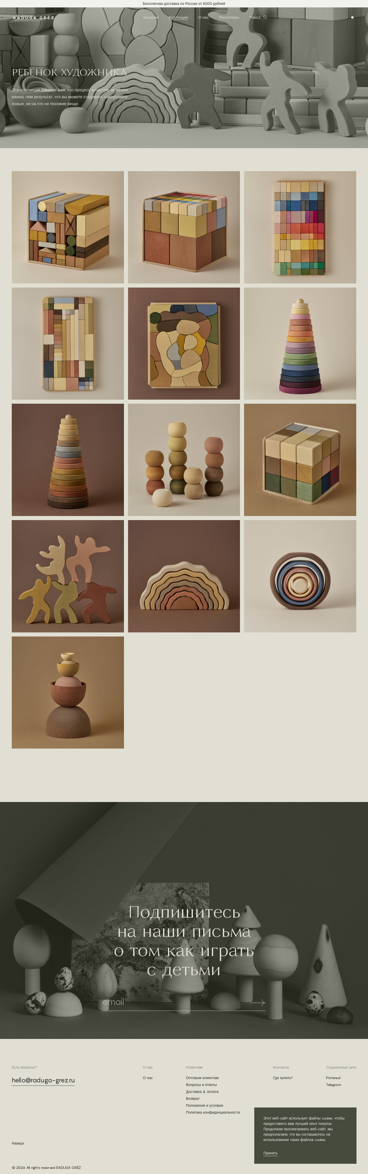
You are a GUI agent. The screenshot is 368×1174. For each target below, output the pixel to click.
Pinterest (333, 1078)
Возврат (193, 1098)
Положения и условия (204, 1105)
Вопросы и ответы (201, 1084)
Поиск (254, 17)
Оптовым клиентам (202, 1078)
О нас (203, 17)
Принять (270, 1153)
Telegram (333, 1084)
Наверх (18, 1143)
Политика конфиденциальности (213, 1112)
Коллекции (178, 17)
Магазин (150, 17)
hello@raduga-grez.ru (43, 1080)
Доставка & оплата (202, 1091)
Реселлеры (229, 17)
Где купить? (283, 1078)
